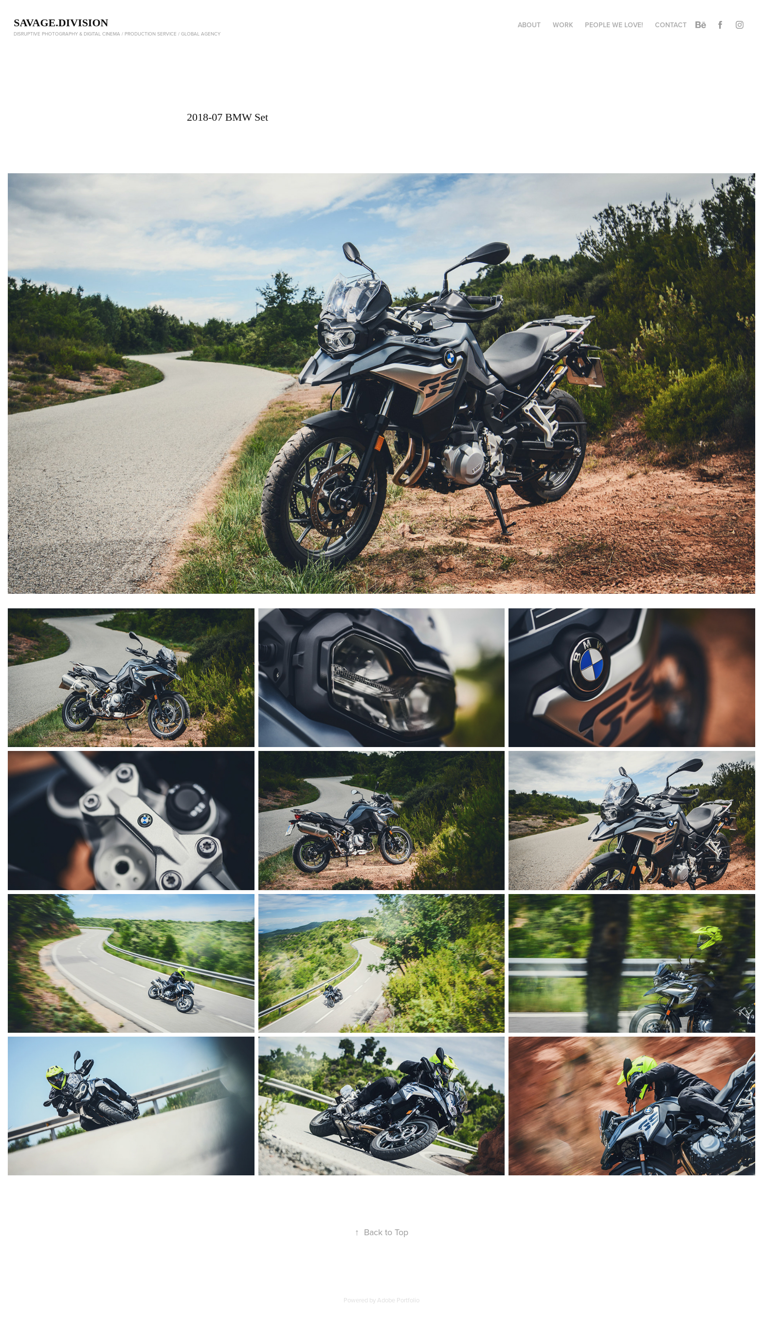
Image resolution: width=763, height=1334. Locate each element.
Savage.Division (61, 23)
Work (563, 25)
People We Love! (614, 25)
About (529, 25)
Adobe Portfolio (398, 1300)
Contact (671, 25)
